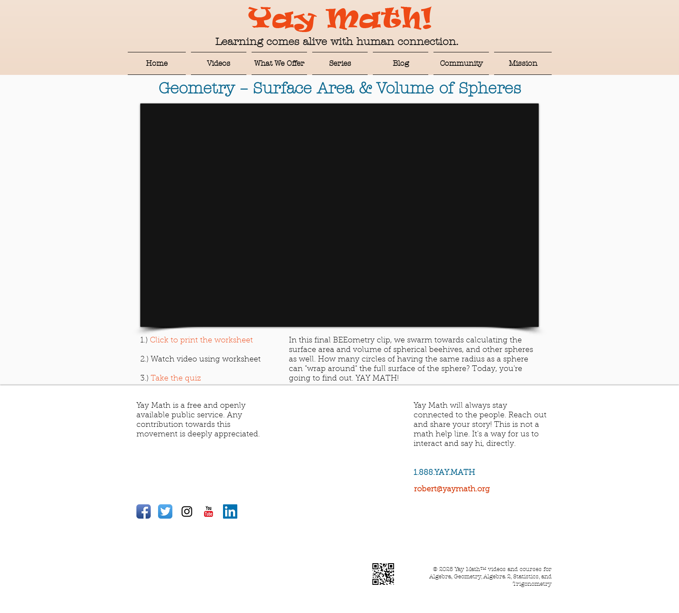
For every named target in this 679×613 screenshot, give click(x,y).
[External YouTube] (339, 215)
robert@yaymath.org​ (452, 490)
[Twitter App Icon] (165, 511)
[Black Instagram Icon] (187, 511)
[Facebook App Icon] (143, 511)
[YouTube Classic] (208, 511)
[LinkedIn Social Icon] (230, 511)
